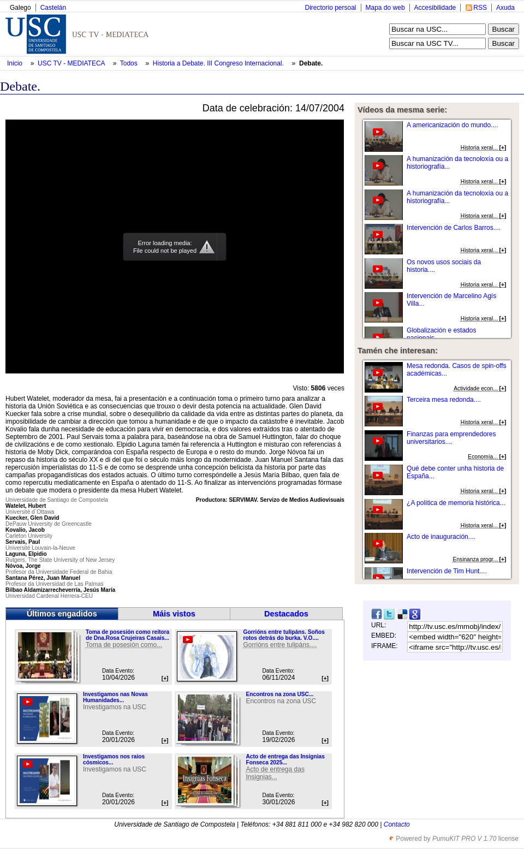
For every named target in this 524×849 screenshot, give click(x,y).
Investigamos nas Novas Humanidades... (115, 697)
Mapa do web (385, 7)
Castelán (53, 7)
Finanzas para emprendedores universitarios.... (451, 438)
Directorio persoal (330, 7)
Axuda (505, 7)
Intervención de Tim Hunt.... (447, 571)
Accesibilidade (435, 7)
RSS (480, 7)
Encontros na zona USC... (279, 694)
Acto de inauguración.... (441, 537)
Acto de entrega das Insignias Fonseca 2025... (285, 759)
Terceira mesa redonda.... (444, 399)
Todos (129, 63)
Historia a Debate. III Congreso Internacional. (219, 63)
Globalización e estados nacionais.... (441, 334)
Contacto (397, 824)
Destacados (286, 613)
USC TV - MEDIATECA (72, 63)
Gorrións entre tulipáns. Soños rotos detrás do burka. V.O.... (283, 635)
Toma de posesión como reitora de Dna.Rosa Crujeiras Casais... (127, 635)
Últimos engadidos (62, 613)
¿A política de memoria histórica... (456, 503)
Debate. (311, 63)
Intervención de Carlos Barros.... (454, 227)
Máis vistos (174, 613)
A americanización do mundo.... (452, 125)
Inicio (15, 63)
